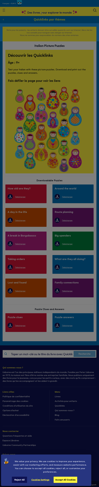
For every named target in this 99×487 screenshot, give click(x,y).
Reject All (19, 479)
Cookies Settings (40, 479)
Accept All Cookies (65, 479)
